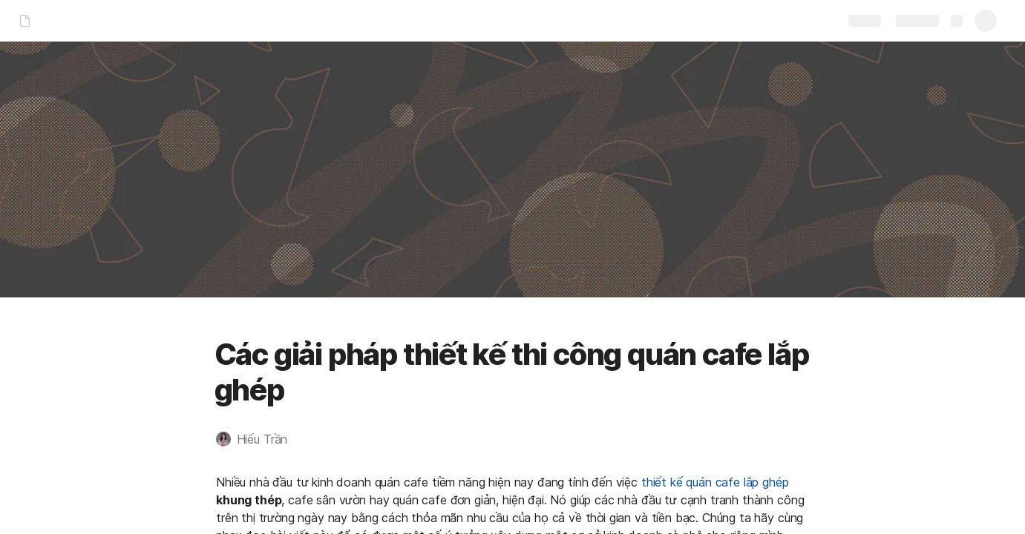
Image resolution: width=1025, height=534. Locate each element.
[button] (259, 439)
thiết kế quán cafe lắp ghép (714, 482)
